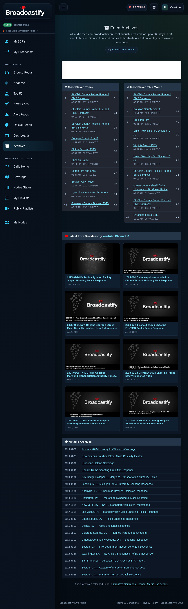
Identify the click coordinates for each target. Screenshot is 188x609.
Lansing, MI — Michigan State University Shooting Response (117, 484)
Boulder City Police (82, 181)
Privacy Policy (150, 602)
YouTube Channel (116, 236)
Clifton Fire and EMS (83, 149)
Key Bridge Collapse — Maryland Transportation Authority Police (119, 477)
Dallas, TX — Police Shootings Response (106, 525)
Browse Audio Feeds (123, 49)
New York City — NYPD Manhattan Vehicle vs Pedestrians (116, 504)
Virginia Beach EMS (145, 145)
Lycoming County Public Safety (89, 192)
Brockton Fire (141, 119)
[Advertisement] (121, 70)
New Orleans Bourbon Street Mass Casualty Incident (112, 456)
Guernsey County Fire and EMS (90, 203)
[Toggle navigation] (63, 7)
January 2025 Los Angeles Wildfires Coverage (109, 449)
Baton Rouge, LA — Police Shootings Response (110, 518)
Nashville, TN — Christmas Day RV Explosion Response (115, 490)
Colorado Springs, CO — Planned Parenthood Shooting (114, 532)
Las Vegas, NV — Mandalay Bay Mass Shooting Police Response (120, 511)
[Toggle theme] (154, 7)
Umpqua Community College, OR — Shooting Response (115, 539)
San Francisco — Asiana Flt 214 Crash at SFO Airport (113, 560)
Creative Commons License (129, 584)
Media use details (157, 584)
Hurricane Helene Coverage (98, 463)
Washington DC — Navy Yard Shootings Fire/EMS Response (117, 553)
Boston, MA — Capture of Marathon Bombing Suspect (113, 567)
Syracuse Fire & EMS (146, 214)
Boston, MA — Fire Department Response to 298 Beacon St (117, 546)
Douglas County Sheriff (84, 138)
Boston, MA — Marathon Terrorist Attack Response (111, 574)
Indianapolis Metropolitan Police (20, 31)
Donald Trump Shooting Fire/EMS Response (108, 470)
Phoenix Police (80, 160)
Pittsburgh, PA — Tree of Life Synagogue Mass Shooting (115, 497)
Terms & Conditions (128, 602)
